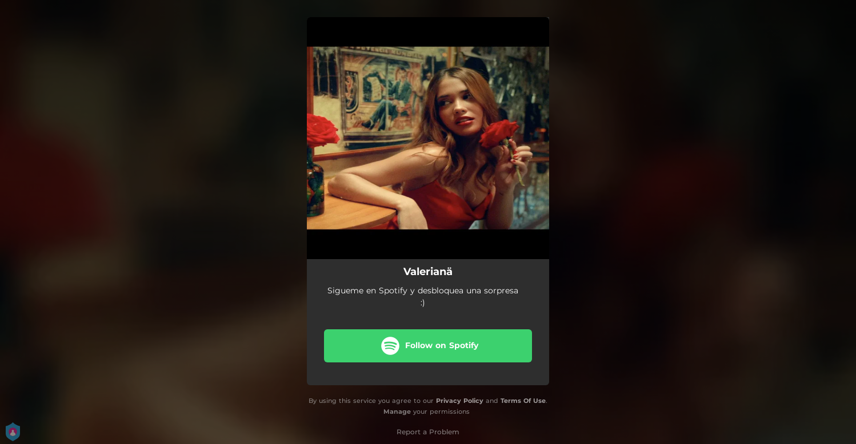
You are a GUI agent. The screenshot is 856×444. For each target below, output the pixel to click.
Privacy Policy (459, 401)
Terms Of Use (523, 401)
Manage (397, 411)
